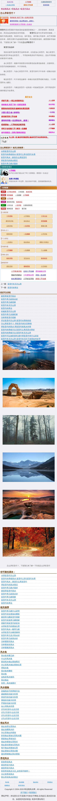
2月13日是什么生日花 (10, 715)
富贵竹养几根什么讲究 (10, 611)
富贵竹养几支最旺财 (9, 314)
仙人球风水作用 (7, 706)
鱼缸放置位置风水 (8, 726)
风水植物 (21, 782)
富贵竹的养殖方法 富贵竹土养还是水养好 (18, 330)
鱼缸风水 (35, 782)
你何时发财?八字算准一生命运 (21, 24)
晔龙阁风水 (5, 9)
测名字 (17, 208)
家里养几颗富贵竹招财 (10, 617)
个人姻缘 (44, 250)
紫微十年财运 (44, 242)
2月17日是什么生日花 (10, 712)
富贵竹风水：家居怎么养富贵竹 (14, 157)
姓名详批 (29, 192)
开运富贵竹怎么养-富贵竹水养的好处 (16, 321)
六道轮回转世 (27, 205)
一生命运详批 (10, 5)
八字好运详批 (28, 279)
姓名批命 (27, 242)
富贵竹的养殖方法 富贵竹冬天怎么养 (16, 333)
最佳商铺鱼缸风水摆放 (10, 754)
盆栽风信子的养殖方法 (10, 691)
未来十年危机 (14, 179)
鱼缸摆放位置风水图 (9, 751)
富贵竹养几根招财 (8, 302)
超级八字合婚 (41, 279)
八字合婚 (10, 198)
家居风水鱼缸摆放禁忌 (10, 662)
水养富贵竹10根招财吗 (10, 632)
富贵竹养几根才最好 (9, 164)
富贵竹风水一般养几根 (10, 629)
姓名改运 (19, 202)
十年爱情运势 (28, 275)
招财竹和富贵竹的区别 (10, 623)
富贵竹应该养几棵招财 (10, 620)
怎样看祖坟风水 (7, 645)
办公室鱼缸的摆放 (8, 733)
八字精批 (12, 170)
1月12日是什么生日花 (10, 718)
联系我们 (33, 793)
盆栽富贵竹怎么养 (8, 311)
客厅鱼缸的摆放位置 (9, 748)
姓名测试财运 (16, 279)
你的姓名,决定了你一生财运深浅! (21, 17)
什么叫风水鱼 (6, 659)
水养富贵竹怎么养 (8, 151)
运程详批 (10, 226)
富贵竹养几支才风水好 (10, 635)
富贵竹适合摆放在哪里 (10, 614)
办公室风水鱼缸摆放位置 (11, 665)
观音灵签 (10, 266)
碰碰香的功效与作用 (9, 694)
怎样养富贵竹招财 (8, 317)
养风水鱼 (5, 668)
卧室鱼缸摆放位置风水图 (11, 736)
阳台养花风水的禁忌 (9, 777)
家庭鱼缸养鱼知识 (8, 739)
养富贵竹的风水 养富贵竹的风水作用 (16, 327)
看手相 (24, 208)
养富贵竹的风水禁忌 (9, 161)
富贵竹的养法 (13, 287)
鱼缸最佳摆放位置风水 (10, 745)
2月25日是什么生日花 (10, 709)
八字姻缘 (26, 195)
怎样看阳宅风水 (7, 642)
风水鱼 (4, 674)
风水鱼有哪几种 (7, 656)
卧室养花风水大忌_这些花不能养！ (15, 771)
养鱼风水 (15, 9)
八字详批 (44, 234)
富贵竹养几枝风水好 (9, 299)
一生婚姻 (18, 195)
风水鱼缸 (5, 680)
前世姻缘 (10, 195)
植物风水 (7, 785)
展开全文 (28, 97)
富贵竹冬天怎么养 (15, 284)
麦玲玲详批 (11, 202)
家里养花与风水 (7, 768)
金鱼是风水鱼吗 (7, 677)
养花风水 (50, 782)
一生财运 (10, 242)
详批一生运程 (41, 275)
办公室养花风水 (7, 774)
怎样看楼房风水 (7, 648)
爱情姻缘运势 (41, 271)
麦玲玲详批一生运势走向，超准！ (22, 21)
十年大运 (10, 205)
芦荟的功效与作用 (8, 703)
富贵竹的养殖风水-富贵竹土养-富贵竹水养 (18, 154)
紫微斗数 (44, 226)
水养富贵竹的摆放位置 (10, 626)
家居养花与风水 (7, 765)
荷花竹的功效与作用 (9, 697)
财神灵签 (10, 208)
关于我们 (24, 793)
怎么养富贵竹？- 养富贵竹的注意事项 (16, 324)
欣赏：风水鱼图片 (8, 683)
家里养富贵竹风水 (8, 296)
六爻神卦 (44, 266)
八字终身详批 (16, 271)
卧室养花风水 (6, 762)
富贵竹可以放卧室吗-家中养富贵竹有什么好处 (20, 336)
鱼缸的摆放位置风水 (9, 742)
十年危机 (21, 192)
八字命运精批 (11, 192)
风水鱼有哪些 (6, 671)
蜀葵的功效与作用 (8, 700)
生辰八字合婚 (28, 271)
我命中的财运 (16, 275)
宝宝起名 (27, 258)
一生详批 (18, 205)
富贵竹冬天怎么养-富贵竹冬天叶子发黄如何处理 (20, 339)
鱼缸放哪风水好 (7, 729)
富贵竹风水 (25, 9)
